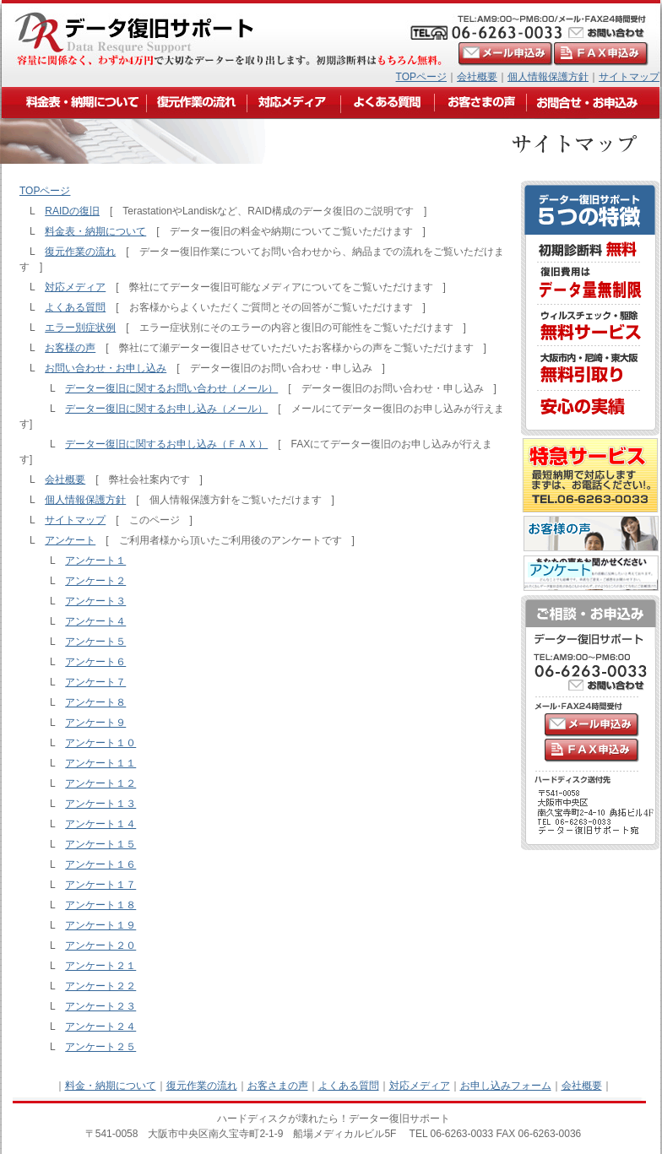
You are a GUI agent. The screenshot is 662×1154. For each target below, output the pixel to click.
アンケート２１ (100, 966)
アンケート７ (95, 682)
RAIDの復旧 (72, 211)
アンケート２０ (100, 945)
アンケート (70, 540)
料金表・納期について (95, 231)
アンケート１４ (100, 824)
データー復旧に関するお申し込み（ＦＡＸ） (166, 444)
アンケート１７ (100, 885)
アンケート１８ (100, 905)
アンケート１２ (100, 783)
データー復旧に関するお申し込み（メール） (166, 408)
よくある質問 (75, 307)
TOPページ (421, 77)
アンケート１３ (100, 804)
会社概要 (477, 77)
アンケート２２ (100, 986)
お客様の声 (70, 348)
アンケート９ (95, 723)
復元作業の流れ (80, 251)
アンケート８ (95, 702)
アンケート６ (95, 662)
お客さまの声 (277, 1086)
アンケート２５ (100, 1047)
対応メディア (75, 287)
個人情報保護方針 (548, 77)
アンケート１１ (100, 763)
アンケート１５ (100, 844)
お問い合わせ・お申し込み (105, 368)
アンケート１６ (100, 864)
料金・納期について (110, 1086)
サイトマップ (629, 77)
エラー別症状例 (80, 327)
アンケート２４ (100, 1026)
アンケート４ (95, 621)
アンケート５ (95, 641)
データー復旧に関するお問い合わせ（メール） (171, 388)
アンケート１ (95, 560)
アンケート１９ (100, 925)
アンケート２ (95, 581)
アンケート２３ (100, 1006)
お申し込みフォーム (505, 1086)
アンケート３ (95, 601)
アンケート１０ (100, 743)
